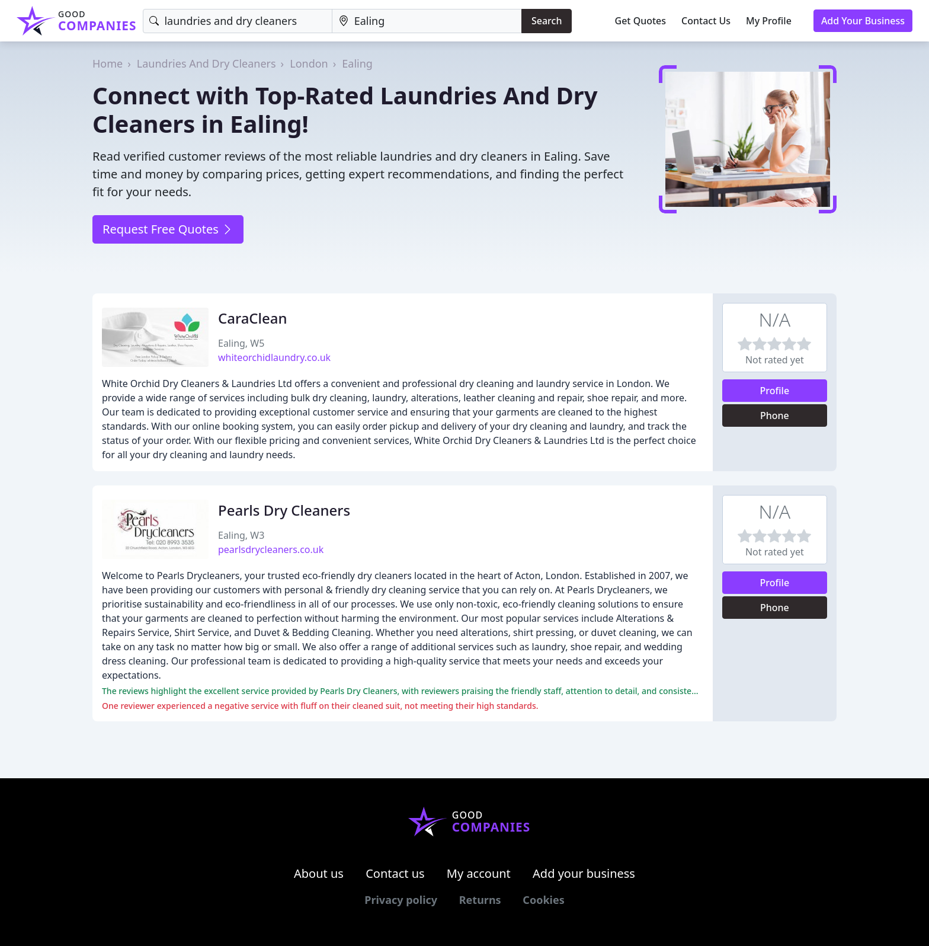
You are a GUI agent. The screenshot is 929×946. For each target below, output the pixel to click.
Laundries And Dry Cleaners (206, 63)
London (309, 63)
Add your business (584, 873)
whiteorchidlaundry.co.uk (274, 357)
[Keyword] (237, 21)
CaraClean (252, 318)
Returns (480, 900)
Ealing (357, 63)
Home (107, 63)
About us (319, 873)
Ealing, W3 (241, 535)
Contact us (395, 873)
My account (479, 873)
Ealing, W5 (241, 343)
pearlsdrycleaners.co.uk (270, 549)
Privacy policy (400, 900)
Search (546, 20)
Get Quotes (641, 20)
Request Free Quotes (167, 229)
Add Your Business (863, 20)
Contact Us (706, 20)
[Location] (427, 21)
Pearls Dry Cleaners (284, 510)
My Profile (769, 20)
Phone (774, 415)
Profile (775, 390)
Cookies (543, 900)
